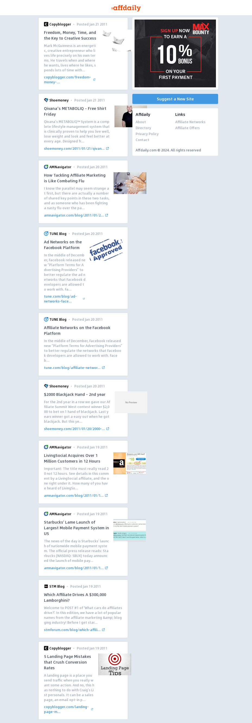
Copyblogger (60, 24)
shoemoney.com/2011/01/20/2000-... (77, 428)
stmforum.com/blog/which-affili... (75, 629)
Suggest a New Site (175, 99)
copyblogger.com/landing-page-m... (69, 709)
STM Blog (57, 586)
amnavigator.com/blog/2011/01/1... (76, 495)
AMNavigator (60, 166)
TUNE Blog (57, 233)
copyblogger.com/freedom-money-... (70, 79)
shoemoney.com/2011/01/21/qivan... (77, 148)
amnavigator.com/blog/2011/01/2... (76, 215)
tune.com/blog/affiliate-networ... (75, 367)
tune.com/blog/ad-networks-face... (64, 299)
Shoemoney (59, 100)
